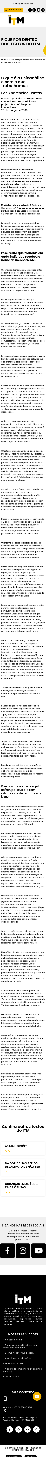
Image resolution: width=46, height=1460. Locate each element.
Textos (11, 59)
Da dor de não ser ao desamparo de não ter (22, 1165)
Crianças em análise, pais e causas (21, 1185)
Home (4, 59)
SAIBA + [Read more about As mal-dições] (9, 1151)
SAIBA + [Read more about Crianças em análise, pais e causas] (9, 1192)
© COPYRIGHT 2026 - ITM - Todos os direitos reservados (23, 1449)
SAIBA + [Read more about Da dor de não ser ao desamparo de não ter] (9, 1171)
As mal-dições (16, 1146)
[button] (13, 10)
